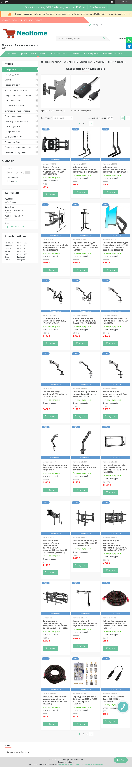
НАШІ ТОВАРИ (38, 53)
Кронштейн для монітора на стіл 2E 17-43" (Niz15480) (84, 467)
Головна (12, 53)
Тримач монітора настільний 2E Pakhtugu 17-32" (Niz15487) (55, 394)
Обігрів (8, 79)
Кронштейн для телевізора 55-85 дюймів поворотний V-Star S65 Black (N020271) (55, 246)
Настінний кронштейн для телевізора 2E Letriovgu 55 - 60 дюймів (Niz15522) (115, 468)
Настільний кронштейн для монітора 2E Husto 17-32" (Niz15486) (85, 394)
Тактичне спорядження (15, 152)
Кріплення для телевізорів (53, 110)
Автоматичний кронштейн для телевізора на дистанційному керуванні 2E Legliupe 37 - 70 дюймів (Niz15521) (55, 546)
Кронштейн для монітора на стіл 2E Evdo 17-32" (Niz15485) (115, 394)
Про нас (23, 53)
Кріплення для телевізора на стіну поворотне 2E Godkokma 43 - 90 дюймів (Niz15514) (55, 624)
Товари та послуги (13, 69)
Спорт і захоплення (13, 116)
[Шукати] (103, 38)
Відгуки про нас (91, 53)
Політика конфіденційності (92, 764)
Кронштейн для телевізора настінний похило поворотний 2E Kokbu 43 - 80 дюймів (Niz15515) (115, 545)
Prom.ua (79, 759)
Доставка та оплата (58, 53)
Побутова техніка (13, 100)
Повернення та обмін (112, 53)
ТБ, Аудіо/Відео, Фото (103, 62)
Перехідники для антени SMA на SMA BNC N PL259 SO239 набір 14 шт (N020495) (85, 700)
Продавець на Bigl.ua (66, 762)
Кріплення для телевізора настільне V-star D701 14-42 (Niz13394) (115, 169)
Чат (120, 760)
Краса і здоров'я (12, 126)
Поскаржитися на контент (69, 764)
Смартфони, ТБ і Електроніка (18, 95)
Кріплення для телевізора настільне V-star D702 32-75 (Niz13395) (85, 169)
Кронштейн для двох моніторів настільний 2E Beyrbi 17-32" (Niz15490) (85, 320)
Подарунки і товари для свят (18, 147)
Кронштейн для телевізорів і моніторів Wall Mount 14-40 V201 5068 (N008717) (54, 171)
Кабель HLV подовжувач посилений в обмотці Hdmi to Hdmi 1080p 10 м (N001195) (115, 624)
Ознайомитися (97, 7)
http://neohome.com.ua (15, 226)
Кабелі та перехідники (81, 110)
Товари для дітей (12, 131)
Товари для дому (12, 85)
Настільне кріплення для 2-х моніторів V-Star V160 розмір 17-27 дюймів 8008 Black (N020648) (115, 246)
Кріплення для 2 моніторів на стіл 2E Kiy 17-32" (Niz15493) (54, 320)
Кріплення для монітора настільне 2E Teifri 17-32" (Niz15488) (115, 320)
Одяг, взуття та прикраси (16, 121)
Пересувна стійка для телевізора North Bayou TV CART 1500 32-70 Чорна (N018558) (85, 246)
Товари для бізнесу (13, 142)
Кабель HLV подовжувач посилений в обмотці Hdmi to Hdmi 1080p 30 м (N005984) (55, 700)
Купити (52, 194)
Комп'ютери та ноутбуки (16, 90)
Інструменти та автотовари (17, 111)
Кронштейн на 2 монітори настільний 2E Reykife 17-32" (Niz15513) (85, 623)
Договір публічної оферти (18, 752)
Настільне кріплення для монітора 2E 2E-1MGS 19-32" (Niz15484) (55, 467)
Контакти (75, 53)
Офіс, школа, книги (13, 136)
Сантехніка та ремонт (15, 105)
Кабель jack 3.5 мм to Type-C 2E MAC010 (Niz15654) (113, 699)
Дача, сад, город (12, 74)
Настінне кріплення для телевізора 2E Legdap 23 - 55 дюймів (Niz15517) (85, 543)
